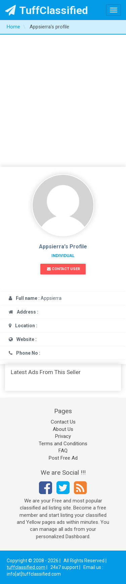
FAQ (63, 451)
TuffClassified (46, 10)
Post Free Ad (63, 458)
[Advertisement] (63, 100)
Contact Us (63, 422)
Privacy (63, 436)
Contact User (63, 269)
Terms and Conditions (63, 444)
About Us (63, 429)
